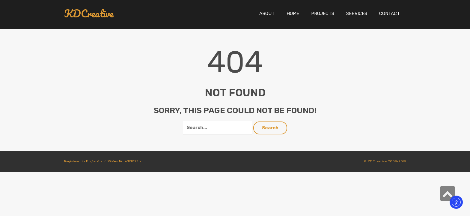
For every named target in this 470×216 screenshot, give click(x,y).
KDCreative (89, 13)
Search (270, 127)
